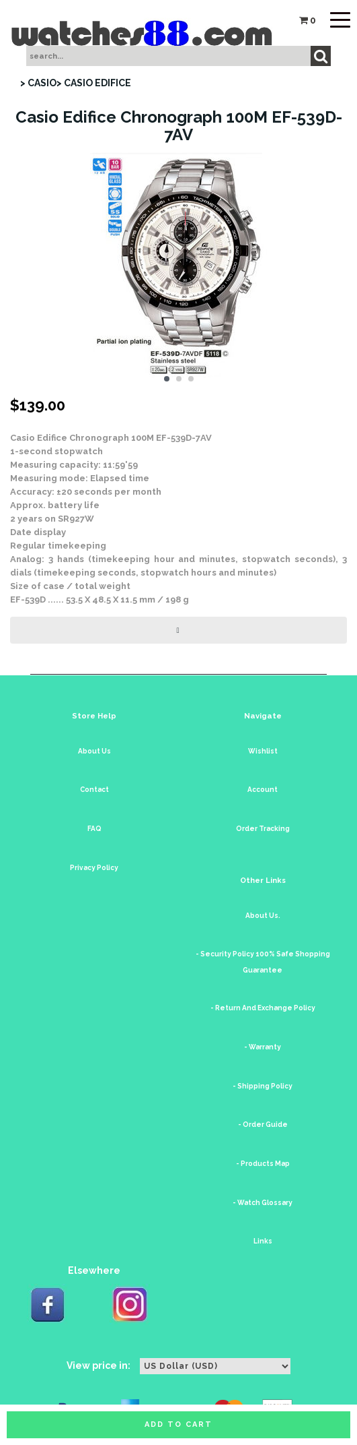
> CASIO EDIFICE (93, 83)
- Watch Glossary (262, 1202)
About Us (94, 751)
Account (262, 789)
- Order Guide (263, 1124)
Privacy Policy (94, 867)
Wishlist (263, 751)
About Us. (262, 915)
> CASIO (38, 83)
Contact (94, 789)
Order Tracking (263, 828)
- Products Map (263, 1163)
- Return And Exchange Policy (262, 1008)
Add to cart (178, 1424)
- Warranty (262, 1047)
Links (262, 1241)
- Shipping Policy (262, 1086)
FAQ (94, 828)
